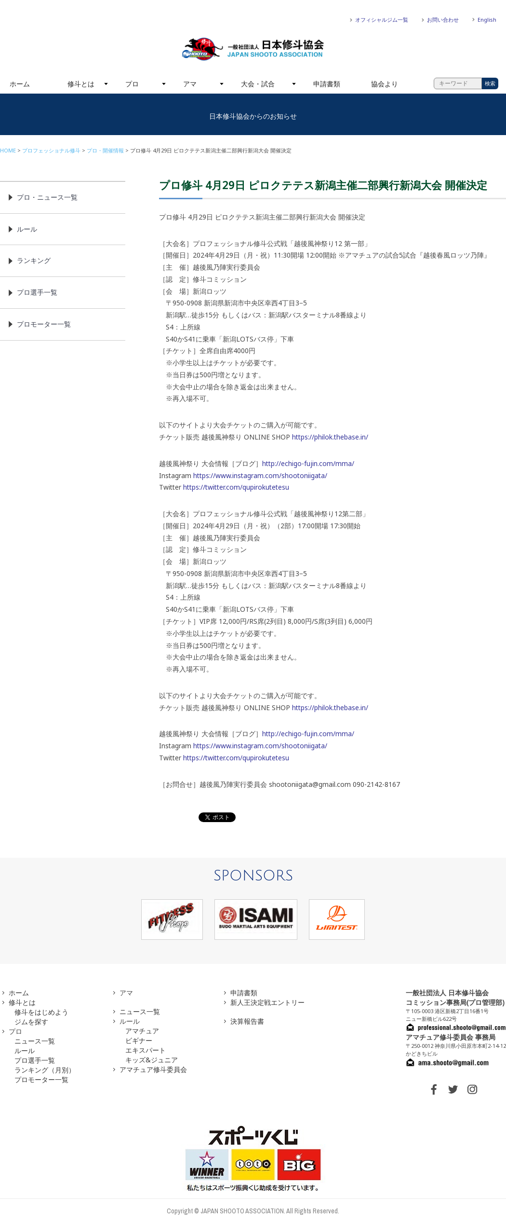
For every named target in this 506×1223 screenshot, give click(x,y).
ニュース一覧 (34, 1040)
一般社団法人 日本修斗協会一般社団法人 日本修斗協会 (253, 49)
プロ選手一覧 (37, 292)
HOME (8, 150)
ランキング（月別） (44, 1069)
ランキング (34, 260)
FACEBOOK (433, 1089)
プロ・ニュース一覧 (47, 197)
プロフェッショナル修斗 (51, 150)
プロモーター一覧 (44, 324)
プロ (132, 83)
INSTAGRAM (472, 1089)
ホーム (20, 83)
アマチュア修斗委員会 (153, 1069)
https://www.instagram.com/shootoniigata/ (260, 475)
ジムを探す (31, 1021)
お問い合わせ (443, 19)
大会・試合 (258, 83)
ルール (27, 229)
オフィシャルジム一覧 (381, 19)
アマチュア (142, 1030)
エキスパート (145, 1050)
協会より (384, 83)
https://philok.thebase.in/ (330, 436)
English (487, 19)
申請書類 (326, 83)
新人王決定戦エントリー (267, 1002)
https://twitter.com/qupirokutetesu (236, 487)
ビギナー (138, 1040)
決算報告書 (247, 1021)
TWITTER (453, 1089)
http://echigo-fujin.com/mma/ (308, 463)
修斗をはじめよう (41, 1012)
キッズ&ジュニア (151, 1059)
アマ (190, 83)
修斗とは (80, 83)
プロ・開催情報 (105, 150)
